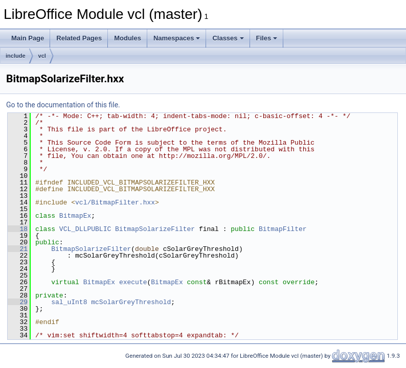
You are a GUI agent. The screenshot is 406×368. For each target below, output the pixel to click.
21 (18, 249)
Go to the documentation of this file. (63, 105)
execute (133, 282)
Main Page (27, 38)
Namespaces (176, 38)
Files (267, 38)
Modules (127, 38)
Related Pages (79, 38)
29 (18, 302)
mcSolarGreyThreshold (131, 302)
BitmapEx (75, 215)
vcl (42, 56)
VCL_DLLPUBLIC (85, 229)
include (16, 56)
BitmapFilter (283, 229)
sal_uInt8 (69, 302)
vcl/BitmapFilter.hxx (115, 202)
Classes (227, 38)
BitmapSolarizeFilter (155, 229)
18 (18, 229)
